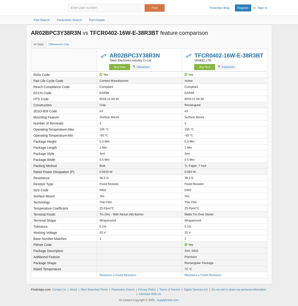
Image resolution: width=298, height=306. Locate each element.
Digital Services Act (196, 289)
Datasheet (141, 67)
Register (243, 8)
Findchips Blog (219, 8)
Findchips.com (46, 8)
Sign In (262, 8)
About (73, 289)
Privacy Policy (147, 289)
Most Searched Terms (94, 289)
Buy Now (119, 67)
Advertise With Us (150, 294)
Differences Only (59, 44)
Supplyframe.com (167, 300)
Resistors (105, 275)
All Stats (39, 44)
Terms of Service (169, 289)
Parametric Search (123, 289)
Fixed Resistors (125, 275)
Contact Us (59, 289)
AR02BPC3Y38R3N (134, 55)
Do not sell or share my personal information (238, 289)
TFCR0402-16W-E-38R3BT (228, 55)
